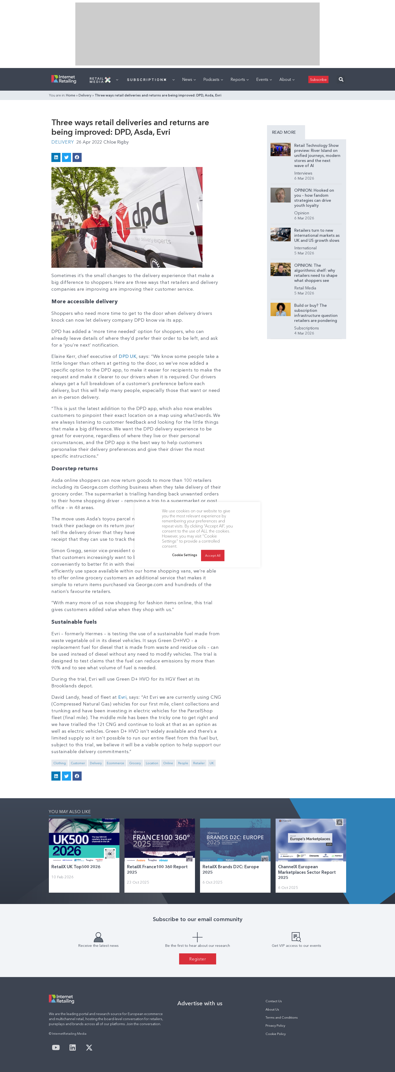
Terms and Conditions (282, 1017)
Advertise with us (199, 1003)
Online (168, 763)
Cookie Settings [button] (184, 555)
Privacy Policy (275, 1025)
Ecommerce (115, 763)
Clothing (59, 763)
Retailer (199, 763)
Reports (240, 79)
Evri (122, 697)
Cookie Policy (276, 1033)
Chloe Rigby (116, 142)
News (189, 79)
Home (70, 95)
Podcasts (213, 79)
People (183, 763)
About (286, 79)
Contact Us (274, 1001)
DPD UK (128, 356)
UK (212, 763)
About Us (272, 1009)
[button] (341, 79)
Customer (78, 763)
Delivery (85, 95)
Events (264, 79)
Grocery (135, 763)
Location (152, 763)
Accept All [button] (212, 555)
